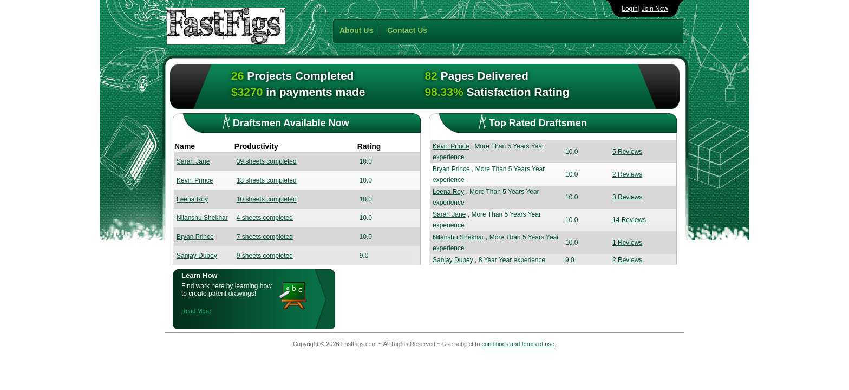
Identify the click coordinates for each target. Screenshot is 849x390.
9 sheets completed (265, 255)
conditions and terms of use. (519, 344)
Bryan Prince (195, 236)
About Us (356, 30)
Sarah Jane (193, 161)
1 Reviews (627, 242)
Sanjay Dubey (197, 255)
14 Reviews (629, 220)
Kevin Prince (195, 180)
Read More (196, 311)
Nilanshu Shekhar (202, 218)
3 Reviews (627, 197)
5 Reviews (627, 151)
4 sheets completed (265, 218)
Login (629, 8)
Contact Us (407, 30)
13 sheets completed (267, 180)
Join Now (655, 8)
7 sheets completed (265, 236)
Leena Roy (192, 199)
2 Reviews (627, 174)
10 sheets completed (267, 199)
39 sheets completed (267, 161)
